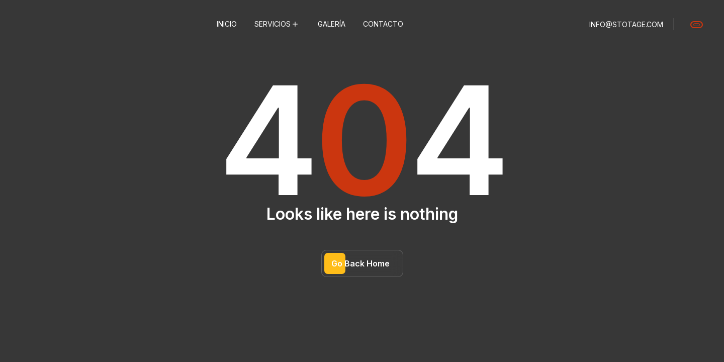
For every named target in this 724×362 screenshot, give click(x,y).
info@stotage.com (626, 24)
